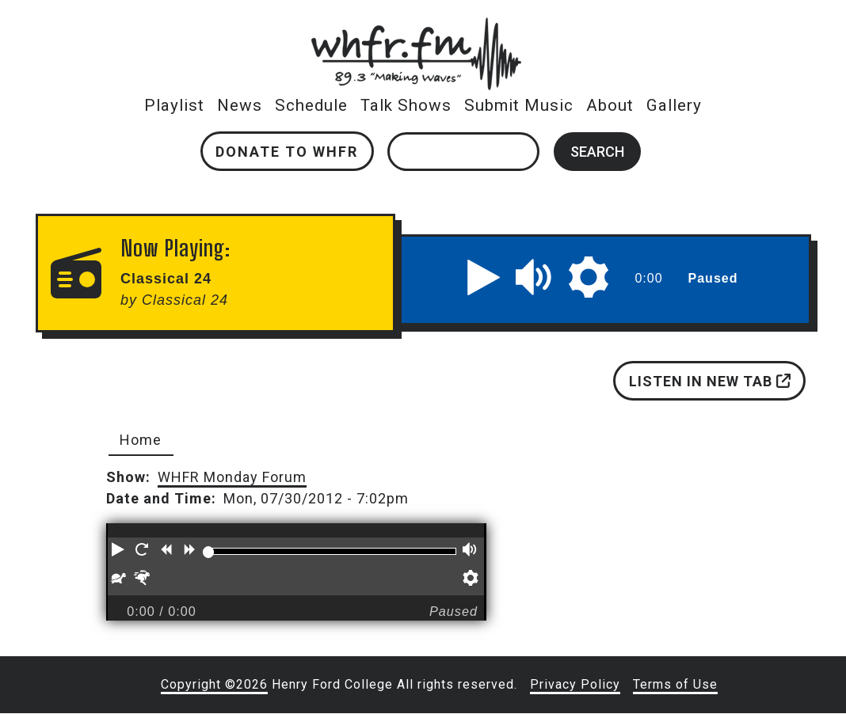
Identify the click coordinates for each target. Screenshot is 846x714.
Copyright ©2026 (214, 684)
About (610, 105)
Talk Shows (406, 105)
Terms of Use (675, 684)
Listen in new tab (709, 381)
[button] (484, 277)
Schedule (311, 105)
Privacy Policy (575, 684)
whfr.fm (416, 28)
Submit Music (519, 105)
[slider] (208, 551)
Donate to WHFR (286, 151)
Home (141, 439)
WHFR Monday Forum (232, 477)
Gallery (674, 105)
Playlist (174, 105)
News (239, 105)
